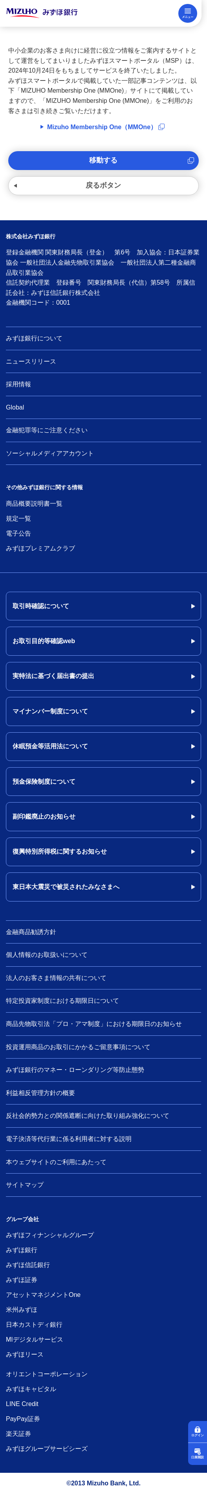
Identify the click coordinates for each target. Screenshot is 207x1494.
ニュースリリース (31, 361)
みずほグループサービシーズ (47, 1448)
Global (15, 407)
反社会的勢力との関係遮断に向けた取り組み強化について (87, 1115)
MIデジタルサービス (34, 1339)
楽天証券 (18, 1433)
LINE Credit (22, 1404)
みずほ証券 (21, 1279)
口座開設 (197, 1457)
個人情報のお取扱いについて (47, 954)
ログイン (197, 1435)
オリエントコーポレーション (47, 1374)
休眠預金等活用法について (50, 746)
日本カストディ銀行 (34, 1324)
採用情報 (18, 384)
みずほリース (25, 1354)
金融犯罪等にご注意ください (47, 430)
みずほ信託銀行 (28, 1265)
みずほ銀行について (34, 338)
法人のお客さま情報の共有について (56, 978)
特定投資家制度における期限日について (62, 1000)
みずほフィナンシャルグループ (50, 1235)
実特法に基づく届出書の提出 (53, 676)
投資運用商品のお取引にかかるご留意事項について (78, 1047)
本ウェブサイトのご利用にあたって (56, 1162)
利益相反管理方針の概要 (40, 1093)
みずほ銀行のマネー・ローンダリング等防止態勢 (75, 1069)
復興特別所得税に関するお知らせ (60, 851)
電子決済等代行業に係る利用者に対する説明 (69, 1139)
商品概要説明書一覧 (34, 503)
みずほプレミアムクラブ (40, 548)
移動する (103, 160)
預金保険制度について (44, 781)
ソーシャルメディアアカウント (50, 453)
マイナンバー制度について (50, 711)
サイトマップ (25, 1184)
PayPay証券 (23, 1418)
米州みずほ (21, 1309)
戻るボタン (103, 185)
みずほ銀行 (21, 1250)
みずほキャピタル (31, 1389)
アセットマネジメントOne (43, 1294)
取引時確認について (41, 606)
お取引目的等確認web (44, 641)
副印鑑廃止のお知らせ (44, 816)
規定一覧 (18, 518)
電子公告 (18, 533)
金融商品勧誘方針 (31, 932)
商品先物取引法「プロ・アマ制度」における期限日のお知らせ (94, 1023)
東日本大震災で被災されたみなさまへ (66, 886)
